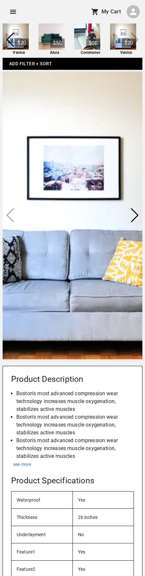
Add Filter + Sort (31, 64)
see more (22, 464)
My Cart (106, 11)
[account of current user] (13, 12)
